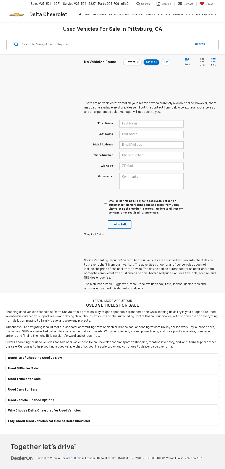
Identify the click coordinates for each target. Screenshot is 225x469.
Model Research (206, 14)
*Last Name (105, 134)
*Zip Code (106, 166)
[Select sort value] (188, 62)
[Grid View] (201, 62)
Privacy (90, 458)
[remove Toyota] (132, 62)
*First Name (105, 123)
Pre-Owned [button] (99, 14)
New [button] (87, 14)
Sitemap (79, 458)
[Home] (80, 15)
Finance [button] (178, 14)
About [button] (189, 14)
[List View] (213, 62)
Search (200, 44)
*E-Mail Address (102, 145)
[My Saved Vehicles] (206, 4)
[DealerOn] (22, 457)
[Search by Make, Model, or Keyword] (106, 44)
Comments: (105, 176)
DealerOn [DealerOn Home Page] (66, 458)
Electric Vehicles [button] (119, 14)
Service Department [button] (158, 14)
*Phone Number (103, 155)
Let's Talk (119, 224)
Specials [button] (137, 14)
